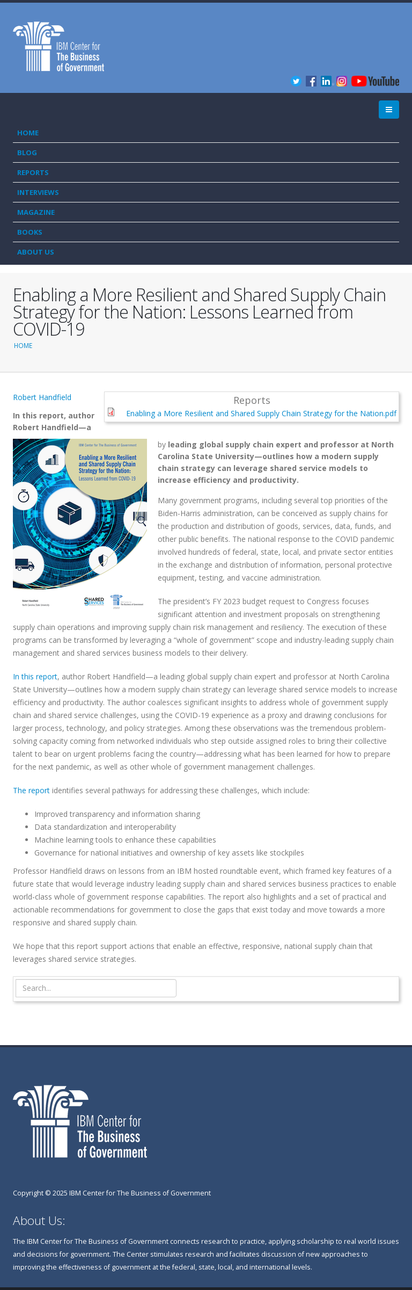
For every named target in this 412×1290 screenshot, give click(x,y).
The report (31, 790)
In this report (35, 676)
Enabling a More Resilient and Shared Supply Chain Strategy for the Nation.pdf (261, 413)
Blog (27, 152)
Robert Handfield (42, 397)
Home (28, 132)
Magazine (36, 212)
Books (29, 232)
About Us (35, 252)
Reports (33, 172)
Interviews (38, 192)
